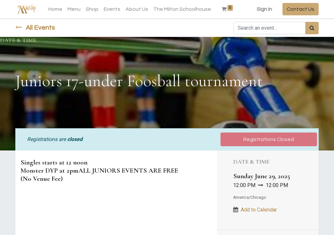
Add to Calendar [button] (259, 210)
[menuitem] (55, 9)
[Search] (312, 28)
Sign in (264, 9)
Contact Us (300, 9)
